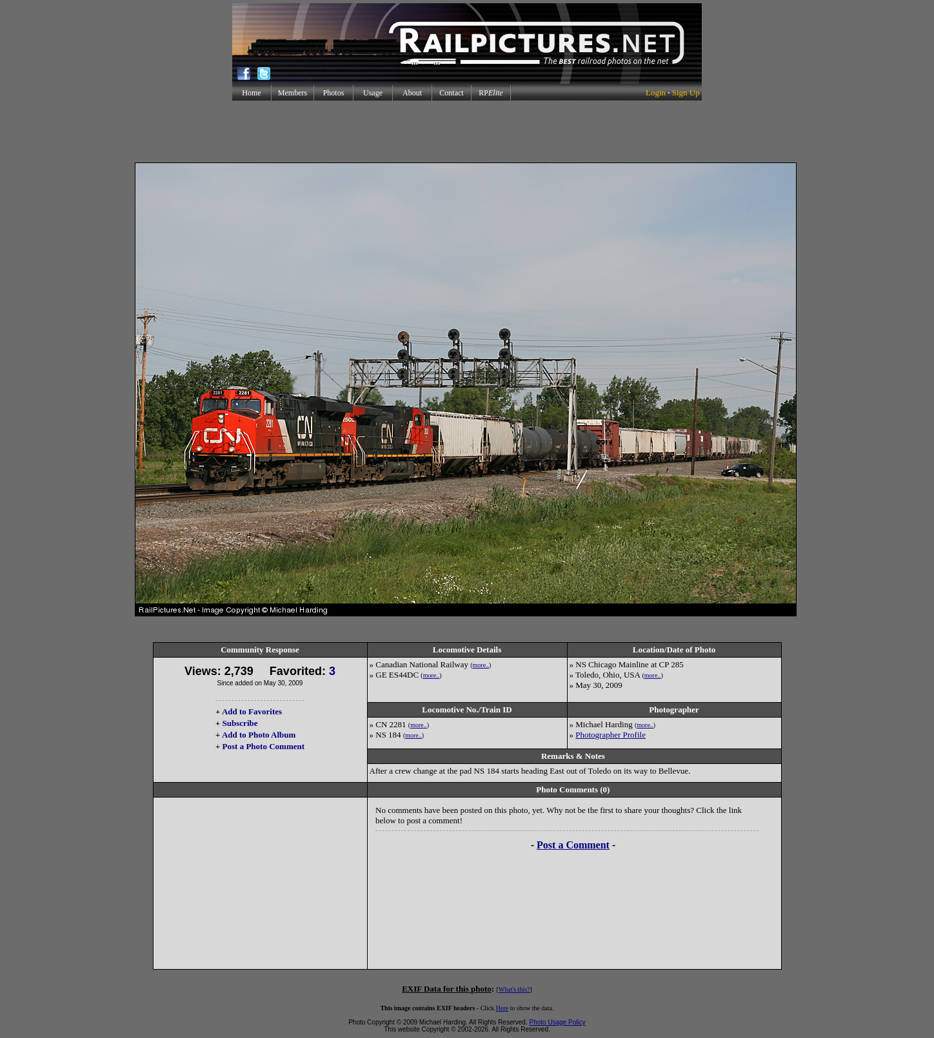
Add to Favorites (252, 711)
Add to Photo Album (259, 734)
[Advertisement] (467, 132)
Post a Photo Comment (263, 746)
